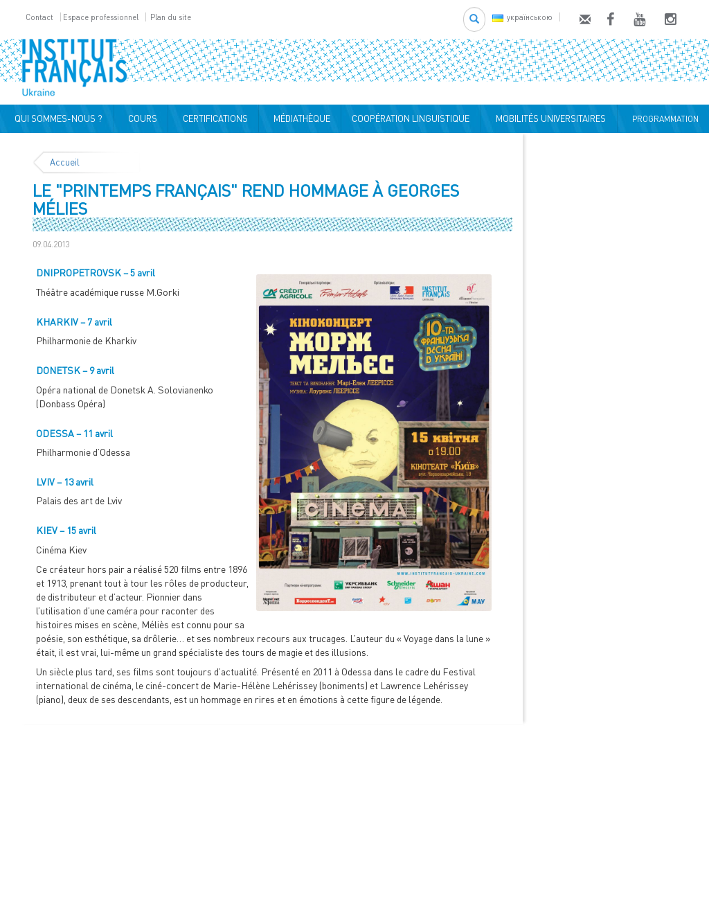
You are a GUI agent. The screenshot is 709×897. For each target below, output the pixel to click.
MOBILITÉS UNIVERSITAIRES (549, 118)
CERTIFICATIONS (213, 118)
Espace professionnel (100, 16)
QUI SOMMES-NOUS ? (56, 118)
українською (522, 16)
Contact (39, 16)
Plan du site (170, 16)
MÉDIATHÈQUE (299, 118)
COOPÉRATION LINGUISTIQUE (410, 118)
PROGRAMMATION (663, 119)
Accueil (65, 162)
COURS (140, 118)
